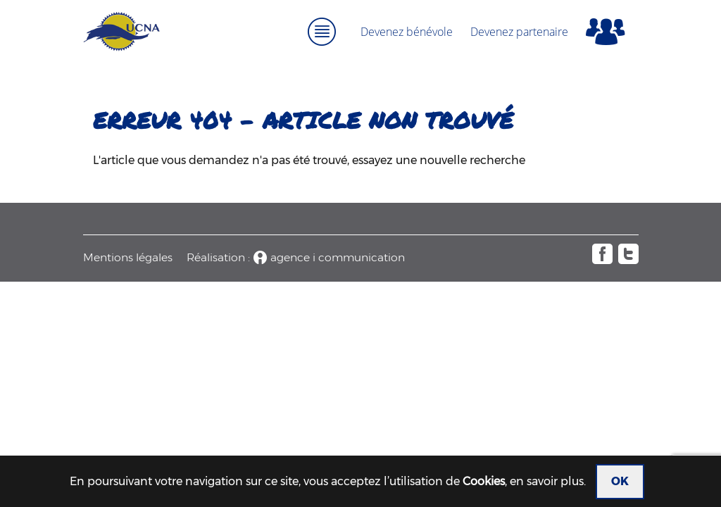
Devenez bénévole (406, 31)
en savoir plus (547, 481)
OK (620, 481)
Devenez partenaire (519, 31)
